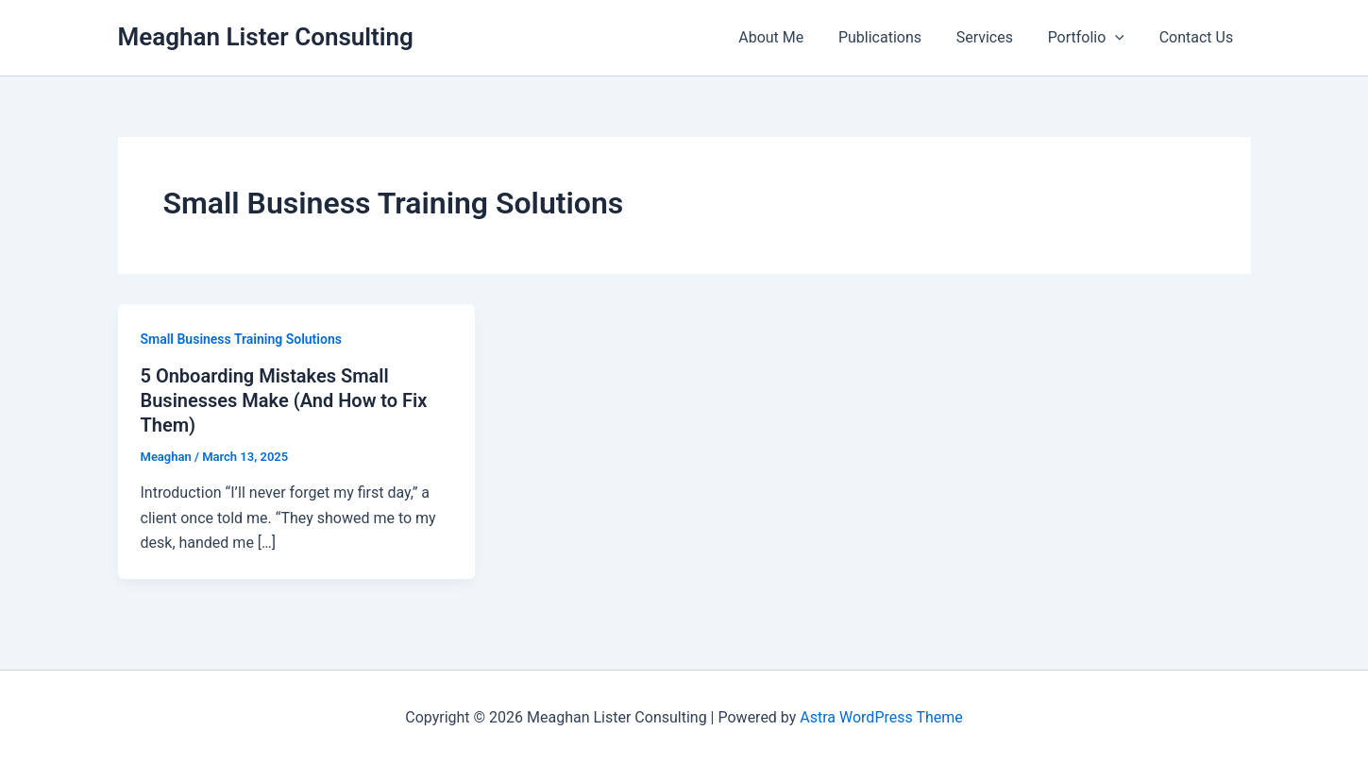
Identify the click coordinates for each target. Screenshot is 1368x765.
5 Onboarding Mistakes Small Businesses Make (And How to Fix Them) (284, 400)
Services (995, 37)
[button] (1121, 38)
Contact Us (1198, 37)
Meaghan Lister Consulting (266, 37)
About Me (790, 37)
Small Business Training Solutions (241, 339)
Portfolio (1093, 38)
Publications (895, 37)
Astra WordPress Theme (881, 717)
